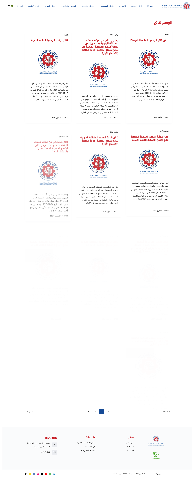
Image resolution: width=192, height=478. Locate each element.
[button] (8, 6)
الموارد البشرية (46, 6)
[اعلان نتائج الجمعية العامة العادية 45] (146, 61)
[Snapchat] (27, 474)
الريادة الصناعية (132, 6)
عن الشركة (126, 443)
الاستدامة (118, 6)
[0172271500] (52, 452)
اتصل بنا (17, 6)
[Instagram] (35, 474)
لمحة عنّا (146, 6)
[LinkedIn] (52, 474)
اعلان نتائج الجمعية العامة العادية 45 (146, 40)
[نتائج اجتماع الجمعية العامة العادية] (45, 65)
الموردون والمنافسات (64, 6)
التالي (27, 411)
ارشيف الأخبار (111, 35)
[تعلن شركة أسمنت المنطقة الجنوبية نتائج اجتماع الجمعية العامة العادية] (146, 168)
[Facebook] (31, 474)
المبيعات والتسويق (84, 6)
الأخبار (164, 35)
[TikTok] (23, 474)
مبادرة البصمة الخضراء (83, 443)
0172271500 (43, 452)
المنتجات (127, 446)
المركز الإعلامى (29, 6)
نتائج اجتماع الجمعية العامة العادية (47, 44)
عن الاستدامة (87, 446)
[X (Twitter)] (39, 474)
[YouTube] (44, 474)
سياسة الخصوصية (85, 450)
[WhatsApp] (48, 474)
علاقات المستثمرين (102, 6)
